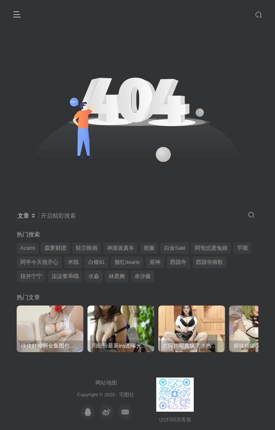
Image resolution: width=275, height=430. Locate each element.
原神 (155, 262)
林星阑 (117, 276)
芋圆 (242, 248)
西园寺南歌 (209, 262)
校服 (149, 248)
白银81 (96, 262)
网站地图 (106, 383)
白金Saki (174, 248)
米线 (73, 262)
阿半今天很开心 (39, 262)
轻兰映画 (87, 248)
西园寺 (178, 262)
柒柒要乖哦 (65, 276)
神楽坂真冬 (120, 248)
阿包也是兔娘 (211, 248)
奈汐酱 (143, 276)
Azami (27, 248)
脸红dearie (127, 262)
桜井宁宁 (31, 276)
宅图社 (126, 394)
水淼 (93, 276)
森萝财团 (55, 248)
